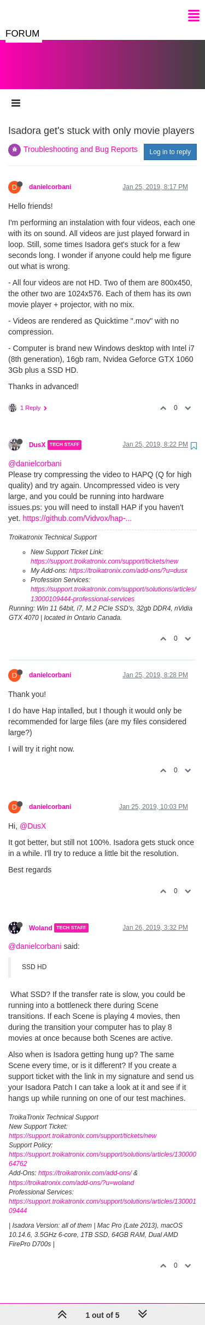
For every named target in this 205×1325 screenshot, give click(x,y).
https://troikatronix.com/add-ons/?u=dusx (128, 560)
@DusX (33, 815)
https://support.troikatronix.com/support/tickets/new (104, 550)
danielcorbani (50, 176)
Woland (40, 917)
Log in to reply (170, 141)
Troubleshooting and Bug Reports (81, 138)
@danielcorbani (35, 452)
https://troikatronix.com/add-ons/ (85, 1162)
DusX (37, 434)
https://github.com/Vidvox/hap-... (77, 507)
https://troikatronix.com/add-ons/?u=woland (71, 1172)
